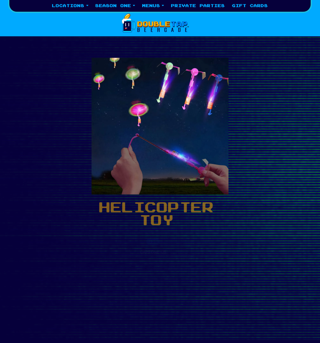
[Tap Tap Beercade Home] (160, 22)
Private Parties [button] (198, 6)
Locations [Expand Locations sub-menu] (70, 5)
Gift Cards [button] (250, 6)
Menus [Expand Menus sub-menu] (153, 5)
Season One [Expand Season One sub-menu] (115, 5)
